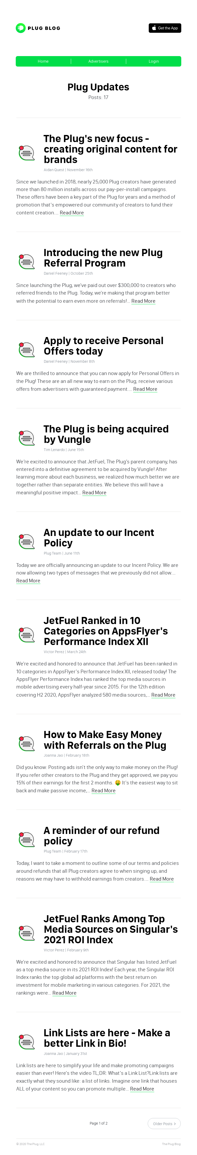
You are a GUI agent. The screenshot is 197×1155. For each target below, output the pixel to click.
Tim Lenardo (52, 454)
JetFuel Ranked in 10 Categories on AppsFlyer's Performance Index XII (104, 638)
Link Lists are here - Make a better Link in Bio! (105, 1049)
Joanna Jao (51, 763)
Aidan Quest (52, 171)
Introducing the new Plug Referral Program (101, 260)
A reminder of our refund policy (100, 844)
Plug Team (51, 559)
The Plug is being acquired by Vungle (111, 438)
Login (154, 61)
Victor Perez (52, 658)
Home (43, 61)
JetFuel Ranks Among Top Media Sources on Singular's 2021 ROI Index (109, 939)
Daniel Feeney (54, 276)
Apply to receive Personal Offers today (102, 349)
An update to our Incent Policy (97, 543)
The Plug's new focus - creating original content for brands (109, 150)
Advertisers (98, 61)
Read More (70, 215)
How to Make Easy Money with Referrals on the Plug (103, 748)
